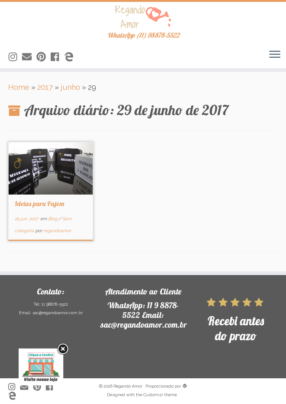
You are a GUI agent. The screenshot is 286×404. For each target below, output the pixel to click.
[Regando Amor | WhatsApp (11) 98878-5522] (143, 17)
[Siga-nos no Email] (29, 57)
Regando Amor (128, 386)
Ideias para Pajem (39, 203)
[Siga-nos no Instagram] (15, 57)
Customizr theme (160, 394)
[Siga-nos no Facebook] (57, 57)
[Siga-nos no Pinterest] (43, 57)
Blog (53, 218)
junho (70, 87)
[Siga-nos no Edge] (71, 57)
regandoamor (57, 230)
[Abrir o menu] (274, 54)
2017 (45, 87)
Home (18, 87)
